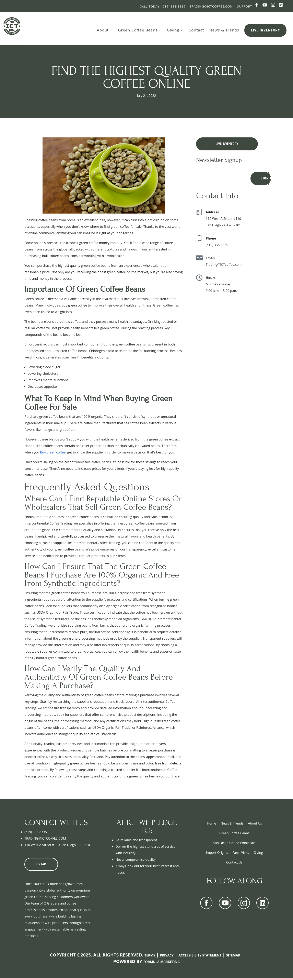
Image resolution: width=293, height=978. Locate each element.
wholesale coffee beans (93, 462)
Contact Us (234, 862)
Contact (196, 30)
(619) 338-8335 (217, 245)
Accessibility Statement (199, 955)
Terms (149, 955)
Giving (173, 30)
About (103, 30)
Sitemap (233, 955)
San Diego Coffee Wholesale (234, 843)
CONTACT (41, 864)
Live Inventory (265, 30)
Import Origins (217, 852)
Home (211, 823)
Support (244, 6)
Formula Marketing (161, 962)
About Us (255, 823)
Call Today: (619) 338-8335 (162, 6)
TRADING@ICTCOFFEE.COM (45, 838)
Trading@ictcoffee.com (211, 6)
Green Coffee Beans (137, 30)
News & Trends (224, 30)
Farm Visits (240, 852)
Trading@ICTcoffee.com (224, 264)
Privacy (167, 955)
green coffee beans (95, 265)
